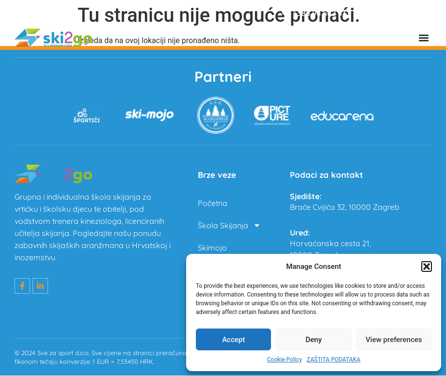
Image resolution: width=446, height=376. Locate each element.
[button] (426, 266)
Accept (233, 339)
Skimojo (212, 248)
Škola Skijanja (229, 226)
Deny (313, 339)
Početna (212, 203)
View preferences (394, 339)
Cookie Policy (284, 359)
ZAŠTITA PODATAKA (334, 359)
